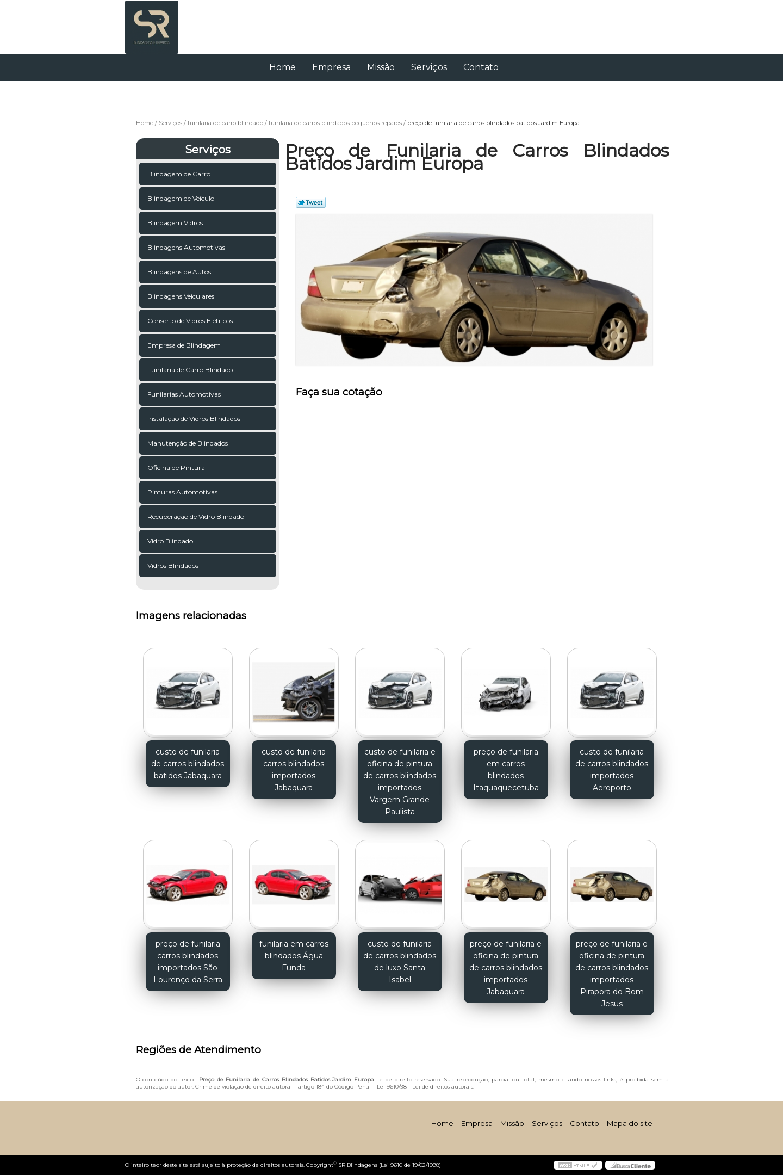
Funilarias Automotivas (184, 394)
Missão (381, 67)
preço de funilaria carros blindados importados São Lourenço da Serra (187, 962)
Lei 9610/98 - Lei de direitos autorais (425, 1086)
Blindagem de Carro (179, 174)
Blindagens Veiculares (181, 296)
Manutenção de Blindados (188, 443)
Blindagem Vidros (175, 223)
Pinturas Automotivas (183, 492)
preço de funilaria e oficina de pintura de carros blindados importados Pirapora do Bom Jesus (611, 974)
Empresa (331, 67)
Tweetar (311, 202)
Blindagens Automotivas (187, 247)
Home (282, 67)
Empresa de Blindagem (184, 345)
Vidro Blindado (171, 541)
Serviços (429, 67)
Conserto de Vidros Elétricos (190, 321)
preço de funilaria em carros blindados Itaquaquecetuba (506, 770)
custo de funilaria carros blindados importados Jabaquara (294, 770)
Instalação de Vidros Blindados (194, 419)
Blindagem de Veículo (181, 198)
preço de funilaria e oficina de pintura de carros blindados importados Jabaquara (505, 968)
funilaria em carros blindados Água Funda (293, 956)
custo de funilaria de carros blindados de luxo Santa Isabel (399, 962)
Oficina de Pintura (177, 467)
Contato (481, 67)
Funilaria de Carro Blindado (190, 370)
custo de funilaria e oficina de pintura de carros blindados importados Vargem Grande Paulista (399, 782)
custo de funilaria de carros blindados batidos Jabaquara (187, 764)
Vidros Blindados (173, 565)
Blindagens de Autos (180, 272)
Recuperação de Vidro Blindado (196, 516)
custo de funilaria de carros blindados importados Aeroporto (611, 770)
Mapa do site (629, 1123)
